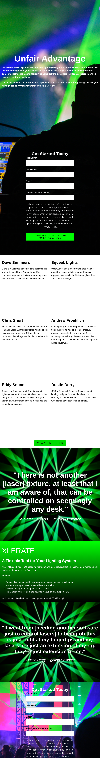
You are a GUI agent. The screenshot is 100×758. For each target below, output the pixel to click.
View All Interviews (50, 410)
